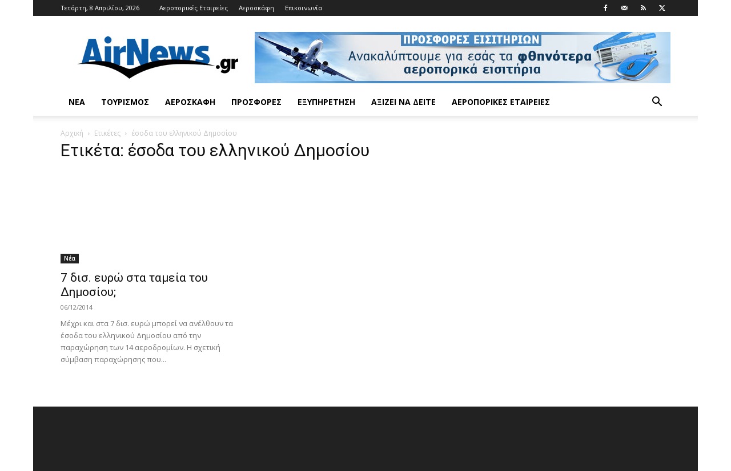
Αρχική (72, 133)
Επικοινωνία (303, 7)
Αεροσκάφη (256, 7)
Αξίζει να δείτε (403, 101)
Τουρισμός (125, 101)
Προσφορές (256, 101)
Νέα (77, 101)
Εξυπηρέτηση (326, 101)
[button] (656, 103)
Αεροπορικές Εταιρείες (193, 7)
